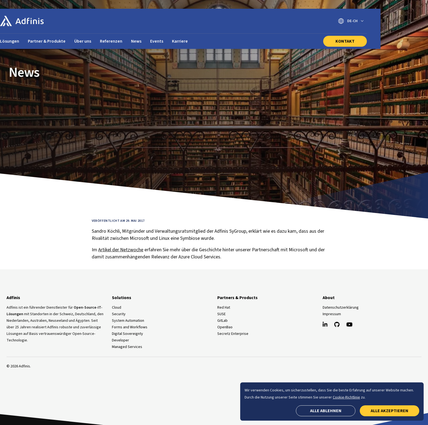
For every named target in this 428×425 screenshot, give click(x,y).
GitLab (222, 320)
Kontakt (388, 41)
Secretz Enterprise (232, 334)
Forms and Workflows (129, 327)
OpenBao (225, 327)
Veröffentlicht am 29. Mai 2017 (118, 221)
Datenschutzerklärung (341, 307)
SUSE (221, 314)
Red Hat (223, 307)
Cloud (116, 307)
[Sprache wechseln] (394, 21)
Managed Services (127, 347)
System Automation (128, 320)
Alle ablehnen (325, 411)
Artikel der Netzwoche (120, 249)
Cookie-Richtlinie (346, 397)
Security (119, 314)
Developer (120, 340)
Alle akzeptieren (389, 411)
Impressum (332, 314)
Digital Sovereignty (127, 334)
